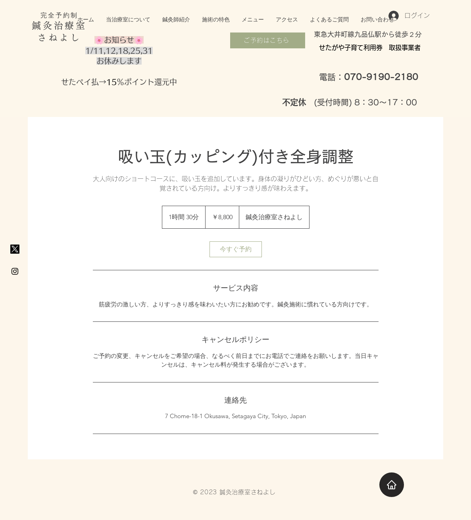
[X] (14, 249)
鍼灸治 (48, 25)
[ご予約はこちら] (267, 40)
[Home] (391, 484)
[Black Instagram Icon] (14, 271)
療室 (76, 25)
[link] (236, 249)
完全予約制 (59, 15)
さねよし (59, 37)
